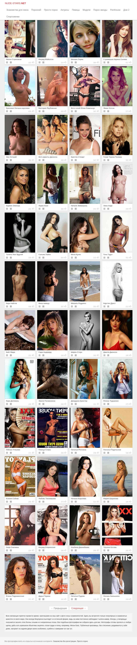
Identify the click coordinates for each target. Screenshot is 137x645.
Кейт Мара (10, 352)
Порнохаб (36, 10)
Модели (86, 10)
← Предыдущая (59, 608)
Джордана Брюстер (79, 401)
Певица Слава (45, 450)
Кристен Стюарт (78, 157)
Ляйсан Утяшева (13, 450)
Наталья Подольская (112, 450)
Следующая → (78, 608)
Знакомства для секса (17, 10)
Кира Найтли (11, 303)
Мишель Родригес (78, 303)
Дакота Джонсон (110, 352)
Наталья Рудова (78, 596)
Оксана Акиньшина (111, 596)
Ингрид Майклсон (46, 59)
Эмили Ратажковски (47, 401)
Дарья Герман (44, 596)
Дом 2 (126, 10)
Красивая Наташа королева (17, 108)
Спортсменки (12, 16)
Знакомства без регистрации (64, 641)
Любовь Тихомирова (47, 499)
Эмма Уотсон (109, 108)
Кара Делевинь (12, 401)
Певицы (76, 10)
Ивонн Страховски (14, 59)
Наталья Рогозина (78, 450)
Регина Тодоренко (111, 401)
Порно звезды (100, 10)
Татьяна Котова (110, 547)
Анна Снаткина (12, 547)
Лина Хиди (108, 206)
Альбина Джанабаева (80, 547)
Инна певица (44, 303)
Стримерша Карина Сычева (115, 59)
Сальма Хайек (45, 255)
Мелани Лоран (77, 59)
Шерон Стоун (76, 352)
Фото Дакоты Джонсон (48, 157)
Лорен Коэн (43, 206)
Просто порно (51, 10)
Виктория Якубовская (48, 108)
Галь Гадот (108, 255)
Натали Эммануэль (79, 206)
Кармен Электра (13, 206)
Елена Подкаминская (15, 596)
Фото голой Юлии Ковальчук (83, 108)
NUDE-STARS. (15, 3)
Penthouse (115, 10)
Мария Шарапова (110, 499)
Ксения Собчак (12, 499)
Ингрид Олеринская (47, 547)
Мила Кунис (76, 255)
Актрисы (65, 10)
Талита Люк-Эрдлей (14, 255)
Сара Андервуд (45, 352)
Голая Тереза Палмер (112, 157)
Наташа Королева (78, 499)
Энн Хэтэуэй (11, 157)
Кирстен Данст (109, 303)
